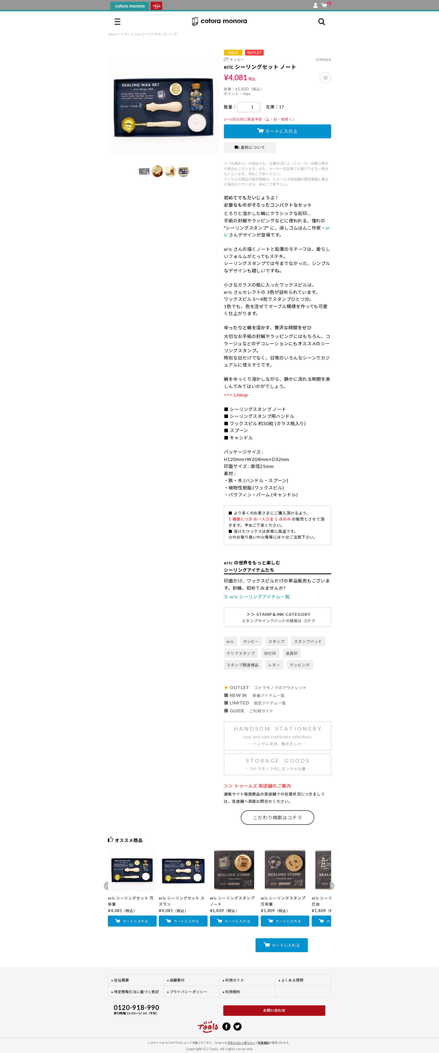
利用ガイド (234, 980)
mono (112, 34)
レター (126, 34)
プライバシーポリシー (188, 992)
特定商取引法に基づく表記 (136, 992)
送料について (250, 147)
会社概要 (121, 980)
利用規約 (232, 992)
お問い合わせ (274, 1010)
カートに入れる (281, 131)
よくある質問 (292, 980)
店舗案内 (177, 980)
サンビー (237, 60)
